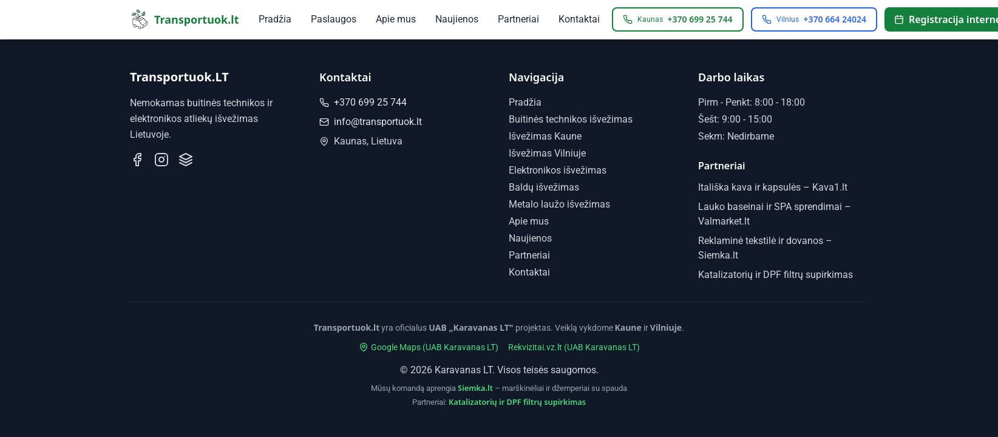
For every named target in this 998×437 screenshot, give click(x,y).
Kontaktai (579, 19)
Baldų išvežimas (544, 187)
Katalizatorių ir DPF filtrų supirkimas (775, 274)
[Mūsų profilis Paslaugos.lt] (185, 159)
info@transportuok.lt (370, 121)
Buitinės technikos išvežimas (571, 119)
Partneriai (518, 19)
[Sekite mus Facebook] (137, 159)
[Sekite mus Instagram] (161, 159)
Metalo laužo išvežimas (559, 204)
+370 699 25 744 (363, 102)
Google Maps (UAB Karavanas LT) (428, 347)
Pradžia (275, 19)
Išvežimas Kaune (545, 136)
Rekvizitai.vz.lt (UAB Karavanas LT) (574, 347)
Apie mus (396, 19)
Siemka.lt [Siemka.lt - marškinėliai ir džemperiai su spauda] (475, 387)
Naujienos (456, 19)
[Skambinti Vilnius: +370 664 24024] (814, 19)
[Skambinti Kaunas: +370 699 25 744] (678, 19)
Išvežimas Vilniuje (547, 153)
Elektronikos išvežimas (557, 170)
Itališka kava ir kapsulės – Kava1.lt (772, 187)
